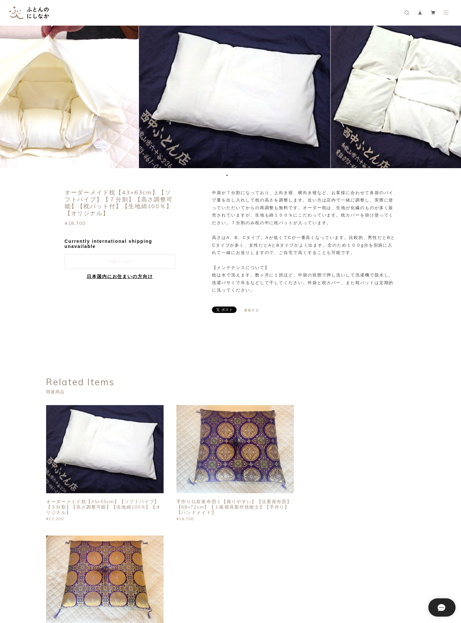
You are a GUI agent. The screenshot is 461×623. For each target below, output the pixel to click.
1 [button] (227, 175)
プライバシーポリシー (95, 585)
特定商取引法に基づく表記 (143, 585)
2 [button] (231, 175)
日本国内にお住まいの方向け (120, 276)
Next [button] (451, 97)
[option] (230, 98)
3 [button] (235, 175)
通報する (251, 310)
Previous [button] (9, 97)
